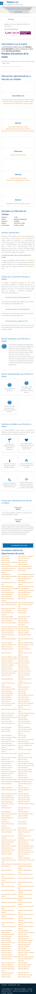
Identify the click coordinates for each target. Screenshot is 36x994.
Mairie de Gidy (22, 717)
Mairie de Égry (22, 693)
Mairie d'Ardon (5, 560)
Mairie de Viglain (22, 963)
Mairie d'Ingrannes (6, 735)
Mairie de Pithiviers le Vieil (25, 848)
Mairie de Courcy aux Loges (9, 671)
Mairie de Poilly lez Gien (8, 850)
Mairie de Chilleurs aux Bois (9, 657)
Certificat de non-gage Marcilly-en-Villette (18, 180)
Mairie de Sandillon (6, 930)
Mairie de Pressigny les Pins (26, 852)
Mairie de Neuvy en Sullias (25, 814)
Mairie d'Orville (22, 828)
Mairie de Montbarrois (7, 798)
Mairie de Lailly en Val (7, 761)
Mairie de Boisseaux (7, 594)
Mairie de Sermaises (23, 936)
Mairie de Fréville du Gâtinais (26, 713)
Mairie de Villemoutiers (7, 967)
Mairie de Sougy (6, 940)
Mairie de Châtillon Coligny (25, 643)
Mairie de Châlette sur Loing (9, 629)
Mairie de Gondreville (24, 721)
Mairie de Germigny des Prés (9, 717)
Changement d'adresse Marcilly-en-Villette (18, 203)
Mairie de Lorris (5, 775)
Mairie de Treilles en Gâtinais (26, 952)
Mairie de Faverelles (23, 701)
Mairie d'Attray (5, 564)
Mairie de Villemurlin (24, 967)
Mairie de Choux (6, 769)
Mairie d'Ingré (22, 735)
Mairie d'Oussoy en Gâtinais (26, 830)
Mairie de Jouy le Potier (7, 741)
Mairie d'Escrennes (6, 699)
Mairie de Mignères (23, 794)
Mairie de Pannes (23, 842)
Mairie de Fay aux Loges (8, 703)
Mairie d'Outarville (6, 832)
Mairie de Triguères (6, 954)
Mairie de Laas (5, 759)
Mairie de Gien (5, 719)
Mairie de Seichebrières (8, 934)
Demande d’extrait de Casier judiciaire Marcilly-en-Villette (18, 131)
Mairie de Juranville (23, 741)
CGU (18, 985)
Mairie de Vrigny (6, 977)
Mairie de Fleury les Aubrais (9, 709)
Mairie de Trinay (22, 954)
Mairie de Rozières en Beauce (9, 864)
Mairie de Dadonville (7, 679)
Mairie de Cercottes (6, 621)
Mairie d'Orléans (22, 824)
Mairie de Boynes (23, 608)
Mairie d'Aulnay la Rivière (25, 566)
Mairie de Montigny (7, 802)
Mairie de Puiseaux (6, 854)
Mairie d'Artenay (22, 560)
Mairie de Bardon (6, 763)
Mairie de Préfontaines (24, 850)
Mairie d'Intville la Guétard (8, 737)
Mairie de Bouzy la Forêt (8, 608)
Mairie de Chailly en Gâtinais (9, 627)
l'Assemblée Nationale (17, 283)
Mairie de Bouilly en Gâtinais (26, 602)
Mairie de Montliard (23, 802)
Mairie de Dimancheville (8, 689)
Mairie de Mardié (23, 777)
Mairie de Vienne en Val (8, 963)
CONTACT (4, 985)
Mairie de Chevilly (6, 653)
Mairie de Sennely (6, 936)
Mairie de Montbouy (24, 798)
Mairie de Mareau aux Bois (9, 779)
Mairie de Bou (22, 598)
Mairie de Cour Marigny (24, 749)
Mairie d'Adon (5, 556)
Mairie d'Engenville (6, 695)
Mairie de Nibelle (23, 816)
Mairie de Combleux (7, 661)
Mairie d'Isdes (22, 737)
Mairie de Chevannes (7, 649)
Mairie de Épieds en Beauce (26, 695)
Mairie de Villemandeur (24, 965)
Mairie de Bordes (23, 767)
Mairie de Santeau (23, 930)
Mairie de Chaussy (6, 647)
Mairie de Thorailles (23, 946)
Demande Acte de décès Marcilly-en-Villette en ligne (18, 103)
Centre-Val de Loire (22, 238)
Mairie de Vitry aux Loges (25, 975)
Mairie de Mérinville (7, 788)
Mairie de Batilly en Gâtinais (9, 576)
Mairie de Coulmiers (7, 669)
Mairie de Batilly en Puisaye (26, 576)
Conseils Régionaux (6, 989)
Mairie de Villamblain (7, 965)
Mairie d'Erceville (6, 697)
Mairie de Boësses (6, 590)
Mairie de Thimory (6, 946)
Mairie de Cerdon (23, 621)
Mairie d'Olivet (22, 822)
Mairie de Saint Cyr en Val (25, 874)
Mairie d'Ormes (5, 828)
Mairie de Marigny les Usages (9, 781)
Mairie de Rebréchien (24, 858)
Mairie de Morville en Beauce (26, 804)
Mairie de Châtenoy (7, 643)
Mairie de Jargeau (6, 739)
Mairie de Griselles (6, 727)
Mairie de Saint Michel (7, 918)
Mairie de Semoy (23, 934)
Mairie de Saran (5, 932)
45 (13, 262)
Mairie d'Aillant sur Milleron (26, 556)
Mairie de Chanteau (23, 631)
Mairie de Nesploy (23, 812)
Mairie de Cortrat (23, 665)
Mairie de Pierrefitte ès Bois (26, 846)
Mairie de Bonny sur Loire (25, 596)
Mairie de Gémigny (23, 715)
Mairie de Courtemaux (24, 671)
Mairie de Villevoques (7, 973)
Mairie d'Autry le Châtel (24, 568)
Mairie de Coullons (23, 667)
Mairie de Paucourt (23, 844)
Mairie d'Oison (5, 822)
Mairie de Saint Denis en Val (26, 878)
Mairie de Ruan (5, 866)
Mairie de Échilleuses (7, 693)
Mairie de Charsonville (24, 635)
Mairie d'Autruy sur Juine (8, 568)
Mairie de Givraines (6, 721)
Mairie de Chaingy (23, 627)
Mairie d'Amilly (5, 558)
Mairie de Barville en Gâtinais (26, 574)
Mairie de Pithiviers (6, 848)
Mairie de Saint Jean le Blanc (9, 902)
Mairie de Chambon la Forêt (26, 629)
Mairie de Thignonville (24, 944)
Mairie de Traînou (6, 952)
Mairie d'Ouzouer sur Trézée (26, 840)
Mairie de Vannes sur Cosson (9, 956)
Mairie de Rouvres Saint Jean (26, 860)
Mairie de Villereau (23, 969)
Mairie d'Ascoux (22, 562)
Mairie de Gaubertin (7, 715)
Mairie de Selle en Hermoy (8, 757)
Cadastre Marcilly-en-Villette (18, 155)
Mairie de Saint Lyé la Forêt (25, 906)
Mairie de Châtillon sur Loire (26, 645)
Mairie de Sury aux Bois (24, 942)
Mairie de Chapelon (23, 633)
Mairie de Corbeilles (23, 663)
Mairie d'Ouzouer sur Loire (9, 840)
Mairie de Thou (5, 948)
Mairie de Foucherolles (7, 713)
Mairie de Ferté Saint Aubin (9, 753)
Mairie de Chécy (22, 647)
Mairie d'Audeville (23, 564)
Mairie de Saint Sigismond (8, 926)
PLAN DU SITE (12, 985)
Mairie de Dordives (6, 691)
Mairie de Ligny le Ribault (25, 769)
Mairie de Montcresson (8, 800)
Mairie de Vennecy (6, 958)
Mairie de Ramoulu (6, 858)
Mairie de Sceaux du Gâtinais (26, 932)
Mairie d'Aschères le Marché (9, 562)
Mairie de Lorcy (22, 773)
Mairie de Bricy (22, 613)
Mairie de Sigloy (5, 938)
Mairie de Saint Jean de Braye (9, 898)
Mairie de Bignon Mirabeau (25, 763)
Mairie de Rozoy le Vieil (24, 864)
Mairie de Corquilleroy (7, 665)
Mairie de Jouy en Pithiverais (26, 739)
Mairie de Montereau (24, 800)
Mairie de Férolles (6, 705)
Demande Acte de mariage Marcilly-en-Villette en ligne (18, 101)
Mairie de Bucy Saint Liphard (9, 619)
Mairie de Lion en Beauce (8, 771)
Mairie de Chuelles (23, 657)
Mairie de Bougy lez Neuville (9, 602)
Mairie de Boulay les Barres (9, 604)
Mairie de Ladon (22, 759)
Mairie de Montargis (23, 796)
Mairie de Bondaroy (23, 594)
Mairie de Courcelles (23, 669)
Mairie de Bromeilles (7, 617)
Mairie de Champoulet (7, 631)
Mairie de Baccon (6, 574)
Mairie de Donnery (23, 689)
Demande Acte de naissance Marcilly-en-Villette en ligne (18, 99)
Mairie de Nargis (6, 812)
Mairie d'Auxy (22, 570)
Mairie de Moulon (6, 808)
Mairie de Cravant (6, 675)
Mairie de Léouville (6, 767)
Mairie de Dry (22, 691)
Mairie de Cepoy (22, 619)
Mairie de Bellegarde (24, 588)
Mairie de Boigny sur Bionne (26, 590)
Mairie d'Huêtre (5, 731)
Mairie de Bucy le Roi (24, 617)
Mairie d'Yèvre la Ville (24, 977)
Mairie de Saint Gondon (8, 890)
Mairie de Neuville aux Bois (9, 814)
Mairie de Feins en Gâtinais (25, 703)
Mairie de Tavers (6, 944)
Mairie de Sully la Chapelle (25, 940)
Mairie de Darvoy (6, 687)
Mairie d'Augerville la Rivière (9, 566)
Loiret (3, 238)
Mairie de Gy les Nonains (25, 729)
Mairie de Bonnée (6, 596)
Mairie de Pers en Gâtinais (8, 846)
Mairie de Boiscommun (8, 592)
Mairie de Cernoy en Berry (8, 623)
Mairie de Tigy (22, 948)
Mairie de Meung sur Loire (8, 790)
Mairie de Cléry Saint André (9, 659)
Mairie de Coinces (23, 659)
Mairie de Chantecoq (7, 633)
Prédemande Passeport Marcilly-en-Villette (18, 129)
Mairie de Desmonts (23, 687)
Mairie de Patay (5, 844)
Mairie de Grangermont (8, 723)
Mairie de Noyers (23, 818)
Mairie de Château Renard (8, 639)
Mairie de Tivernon (6, 950)
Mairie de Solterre (23, 938)
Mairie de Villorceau (23, 973)
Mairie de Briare (22, 611)
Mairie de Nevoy (6, 816)
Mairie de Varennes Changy (26, 956)
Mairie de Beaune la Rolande (9, 588)
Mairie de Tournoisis (24, 950)
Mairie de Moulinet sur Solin (26, 765)
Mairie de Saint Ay (6, 870)
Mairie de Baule (5, 578)
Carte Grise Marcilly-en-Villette (18, 178)
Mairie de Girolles (23, 719)
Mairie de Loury (22, 775)
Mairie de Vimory (6, 975)
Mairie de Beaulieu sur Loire (26, 586)
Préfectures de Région (20, 989)
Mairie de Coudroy (6, 667)
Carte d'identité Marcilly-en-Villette (18, 127)
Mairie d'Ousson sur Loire (8, 830)
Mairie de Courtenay (24, 673)
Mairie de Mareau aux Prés (25, 779)
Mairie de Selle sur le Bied (25, 757)
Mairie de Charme (6, 765)
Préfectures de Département (20, 991)
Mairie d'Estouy (5, 701)
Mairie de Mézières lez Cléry (9, 794)
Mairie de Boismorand (24, 592)
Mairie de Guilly (5, 729)
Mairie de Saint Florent (7, 886)
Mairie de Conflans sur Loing (9, 663)
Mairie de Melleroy (6, 783)
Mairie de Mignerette (7, 796)
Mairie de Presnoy (6, 852)
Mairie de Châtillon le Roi (8, 645)
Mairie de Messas (23, 788)
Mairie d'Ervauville (23, 697)
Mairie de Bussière (6, 743)
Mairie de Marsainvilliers (25, 781)
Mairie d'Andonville (23, 558)
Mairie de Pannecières (7, 842)
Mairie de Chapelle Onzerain (26, 743)
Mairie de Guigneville (24, 727)
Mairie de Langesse (23, 761)
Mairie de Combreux (24, 661)
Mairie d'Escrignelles (23, 699)
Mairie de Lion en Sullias (25, 771)
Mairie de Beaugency (7, 586)
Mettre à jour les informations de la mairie (11, 66)
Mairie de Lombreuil (7, 773)
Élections (9, 993)
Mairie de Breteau (6, 611)
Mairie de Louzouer (6, 777)
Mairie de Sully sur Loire (8, 942)
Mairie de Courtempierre (8, 673)
